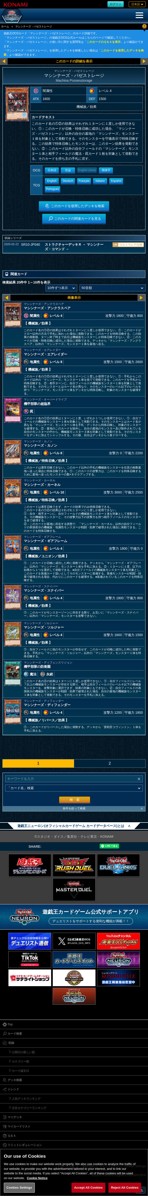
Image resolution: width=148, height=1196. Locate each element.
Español (116, 181)
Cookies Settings (19, 1187)
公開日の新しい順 (23, 1052)
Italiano (100, 181)
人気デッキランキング (26, 1098)
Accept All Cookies (88, 1187)
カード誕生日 (20, 1070)
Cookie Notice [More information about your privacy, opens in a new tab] (37, 1178)
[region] (74, 1172)
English (51, 181)
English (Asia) (87, 170)
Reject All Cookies (124, 1187)
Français (84, 181)
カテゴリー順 (20, 1061)
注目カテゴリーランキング (29, 1108)
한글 (68, 170)
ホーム (5, 26)
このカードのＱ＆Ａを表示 (104, 42)
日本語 (52, 170)
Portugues (52, 189)
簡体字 (106, 170)
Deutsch (68, 181)
